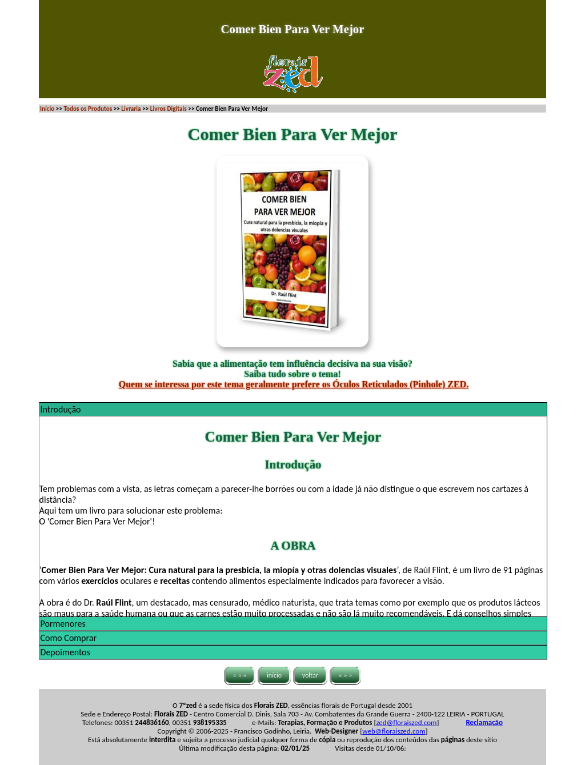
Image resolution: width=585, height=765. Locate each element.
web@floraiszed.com (393, 731)
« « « (240, 675)
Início (47, 109)
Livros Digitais (168, 109)
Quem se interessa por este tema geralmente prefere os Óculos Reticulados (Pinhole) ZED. (294, 384)
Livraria (131, 109)
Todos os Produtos (87, 109)
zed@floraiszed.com (406, 722)
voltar (310, 675)
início (274, 675)
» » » (345, 675)
